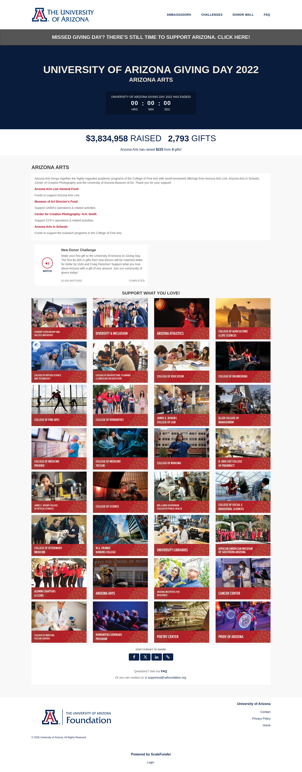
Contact (265, 712)
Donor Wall (243, 14)
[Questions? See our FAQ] (164, 671)
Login (150, 762)
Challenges (212, 14)
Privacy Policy (261, 718)
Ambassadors (179, 14)
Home (267, 725)
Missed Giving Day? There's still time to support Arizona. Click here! (151, 37)
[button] (168, 657)
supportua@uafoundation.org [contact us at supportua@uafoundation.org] (167, 677)
